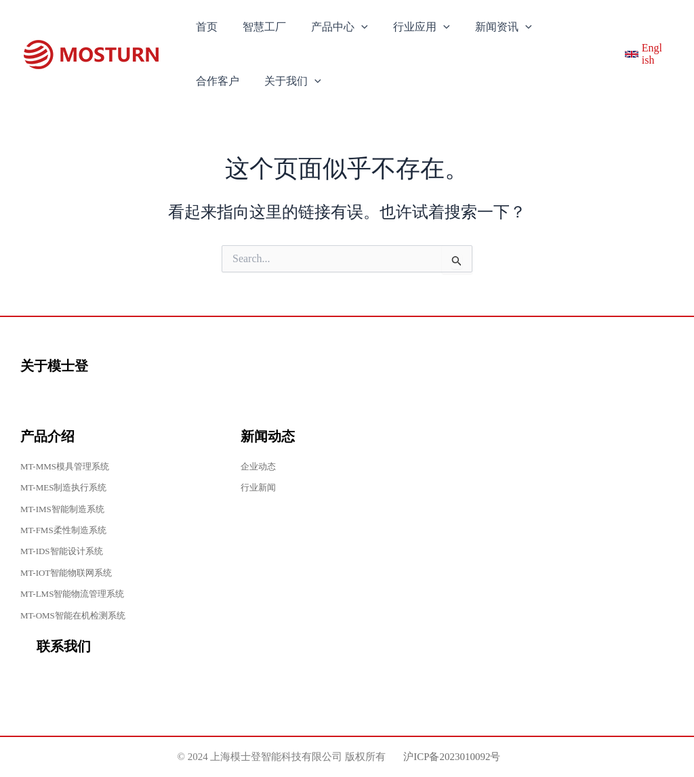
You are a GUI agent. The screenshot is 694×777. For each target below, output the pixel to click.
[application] (352, 27)
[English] (643, 54)
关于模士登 (54, 365)
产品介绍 (47, 436)
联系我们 (64, 646)
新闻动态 (268, 436)
